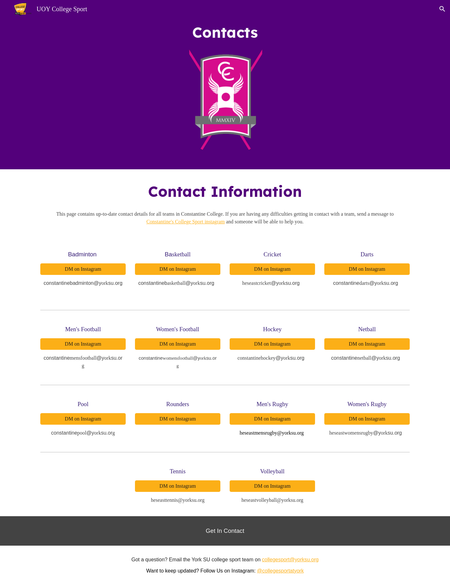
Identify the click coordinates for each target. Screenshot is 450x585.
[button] (442, 9)
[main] (225, 32)
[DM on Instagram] (83, 269)
